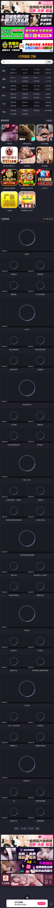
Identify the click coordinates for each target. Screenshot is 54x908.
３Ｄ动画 (48, 78)
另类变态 (48, 89)
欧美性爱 (48, 86)
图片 (3, 95)
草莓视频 (36, 110)
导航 (3, 112)
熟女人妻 (13, 81)
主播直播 (36, 81)
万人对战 (36, 69)
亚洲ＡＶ (13, 78)
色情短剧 (25, 114)
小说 (3, 104)
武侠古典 (48, 102)
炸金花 (25, 73)
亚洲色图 (25, 94)
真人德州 (25, 69)
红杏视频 (13, 114)
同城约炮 (13, 110)
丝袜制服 (25, 81)
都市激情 (13, 102)
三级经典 (5, 219)
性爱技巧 (48, 106)
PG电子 (13, 69)
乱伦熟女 (36, 89)
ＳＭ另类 (48, 81)
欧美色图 (36, 94)
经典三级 (25, 89)
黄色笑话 (36, 106)
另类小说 (25, 106)
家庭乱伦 (25, 102)
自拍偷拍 (25, 78)
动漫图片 (48, 94)
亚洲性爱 (13, 86)
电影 (3, 87)
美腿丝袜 (13, 97)
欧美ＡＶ (36, 78)
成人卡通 (36, 86)
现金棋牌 (36, 73)
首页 (16, 828)
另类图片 (48, 97)
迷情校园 (13, 106)
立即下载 (41, 903)
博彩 (3, 71)
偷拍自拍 (25, 86)
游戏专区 (48, 69)
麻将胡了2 (13, 73)
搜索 (49, 62)
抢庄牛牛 (48, 73)
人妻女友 (36, 102)
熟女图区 (36, 97)
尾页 (37, 828)
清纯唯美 (25, 97)
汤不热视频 (48, 110)
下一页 (30, 828)
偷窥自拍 (13, 94)
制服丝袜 (13, 89)
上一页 (23, 828)
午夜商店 (25, 110)
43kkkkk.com (27, 57)
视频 (3, 79)
